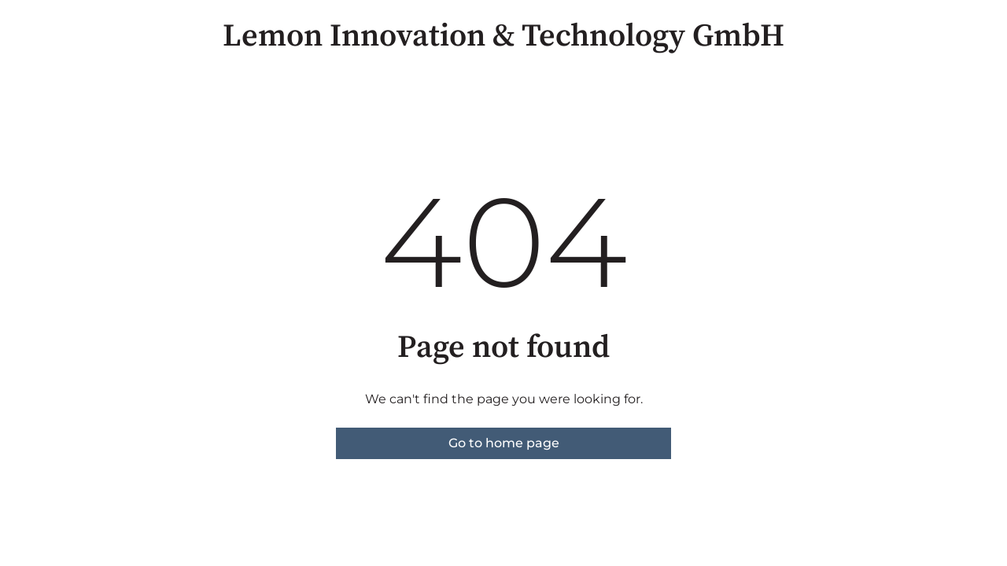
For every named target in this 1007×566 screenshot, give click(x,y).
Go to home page (503, 443)
